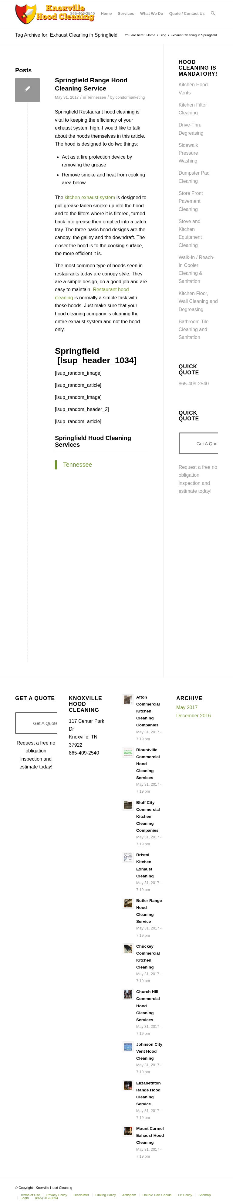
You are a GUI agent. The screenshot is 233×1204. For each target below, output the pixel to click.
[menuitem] (82, 13)
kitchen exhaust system (90, 197)
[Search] (213, 13)
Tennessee (96, 97)
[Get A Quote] (45, 723)
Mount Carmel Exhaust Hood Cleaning (150, 1135)
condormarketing (130, 97)
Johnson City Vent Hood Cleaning (149, 1051)
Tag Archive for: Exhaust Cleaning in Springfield (66, 35)
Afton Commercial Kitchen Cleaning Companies (148, 711)
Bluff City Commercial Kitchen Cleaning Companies (148, 816)
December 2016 (193, 715)
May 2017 (187, 707)
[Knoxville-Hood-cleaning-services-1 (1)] (55, 13)
